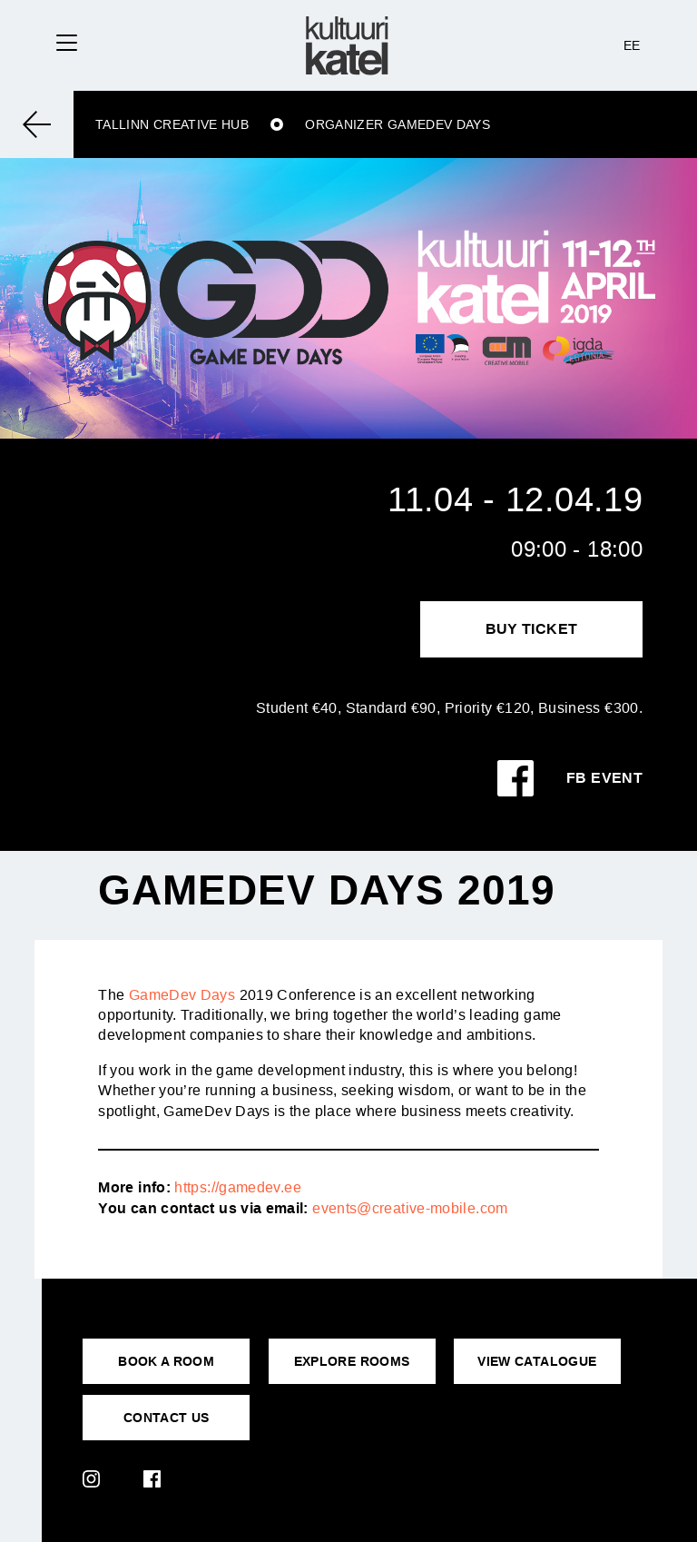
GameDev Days (182, 995)
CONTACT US (166, 1417)
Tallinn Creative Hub (172, 124)
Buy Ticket (532, 629)
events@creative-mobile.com (409, 1208)
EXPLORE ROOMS (352, 1361)
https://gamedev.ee (237, 1187)
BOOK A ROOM (166, 1361)
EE (632, 45)
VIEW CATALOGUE (536, 1361)
